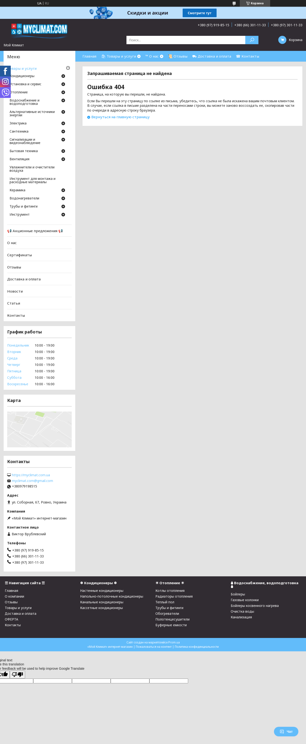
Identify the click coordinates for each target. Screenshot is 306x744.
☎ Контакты (247, 56)
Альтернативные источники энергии (32, 113)
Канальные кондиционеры (101, 602)
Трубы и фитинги (24, 207)
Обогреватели (167, 613)
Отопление (19, 92)
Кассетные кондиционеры (101, 607)
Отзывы (14, 266)
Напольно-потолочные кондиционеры (111, 596)
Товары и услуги (22, 68)
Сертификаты (19, 254)
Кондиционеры (22, 76)
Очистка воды (242, 611)
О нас (12, 242)
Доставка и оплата (24, 279)
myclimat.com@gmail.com (32, 481)
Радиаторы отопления (174, 596)
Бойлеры (238, 594)
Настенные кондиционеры (101, 590)
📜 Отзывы (177, 56)
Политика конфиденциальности (197, 647)
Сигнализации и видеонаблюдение (25, 141)
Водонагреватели (24, 198)
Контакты (16, 315)
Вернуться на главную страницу (120, 116)
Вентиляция (19, 159)
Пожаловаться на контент (154, 647)
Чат (286, 731)
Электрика (18, 123)
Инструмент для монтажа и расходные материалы (32, 180)
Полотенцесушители (172, 619)
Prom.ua (174, 642)
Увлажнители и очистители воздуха (32, 169)
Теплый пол (164, 602)
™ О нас (152, 56)
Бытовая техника (24, 151)
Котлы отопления (170, 590)
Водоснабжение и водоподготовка (24, 102)
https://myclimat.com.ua (31, 475)
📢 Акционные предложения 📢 (35, 230)
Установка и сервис (25, 84)
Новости (15, 291)
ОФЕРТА (11, 619)
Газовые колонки (245, 600)
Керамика (17, 190)
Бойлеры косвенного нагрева (255, 605)
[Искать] (251, 40)
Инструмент (20, 215)
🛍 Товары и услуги (118, 56)
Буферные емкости (171, 625)
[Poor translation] (17, 675)
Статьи (13, 303)
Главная (89, 56)
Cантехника (19, 132)
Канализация (241, 617)
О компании (14, 596)
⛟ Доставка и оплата (211, 56)
